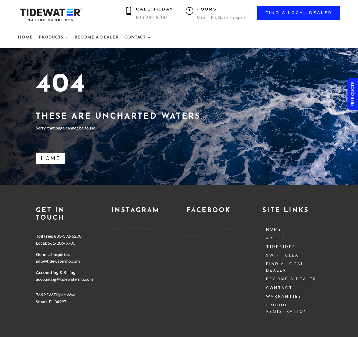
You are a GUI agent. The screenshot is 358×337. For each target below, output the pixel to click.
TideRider (281, 246)
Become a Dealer (291, 278)
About (275, 238)
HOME (25, 37)
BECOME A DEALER (96, 37)
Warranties (284, 296)
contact (279, 287)
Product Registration (287, 308)
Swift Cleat (284, 255)
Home (50, 158)
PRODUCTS (51, 37)
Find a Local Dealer (298, 12)
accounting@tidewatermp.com (65, 279)
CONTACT (135, 37)
